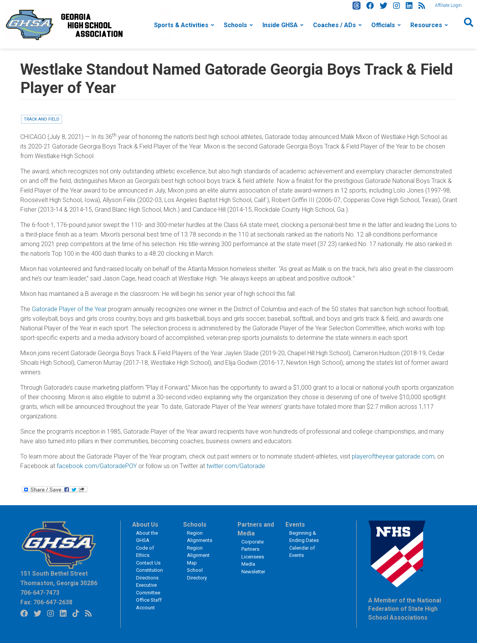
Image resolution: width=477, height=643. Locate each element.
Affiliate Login (448, 5)
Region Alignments (199, 536)
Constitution (149, 570)
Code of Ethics (145, 551)
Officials (383, 25)
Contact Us (148, 563)
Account (145, 607)
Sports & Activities (181, 25)
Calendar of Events (302, 551)
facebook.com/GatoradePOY (97, 466)
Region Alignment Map (198, 555)
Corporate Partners (252, 545)
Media (248, 564)
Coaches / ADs (334, 25)
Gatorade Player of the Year (69, 309)
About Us (145, 524)
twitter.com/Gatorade (236, 466)
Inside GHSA (280, 25)
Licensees (252, 557)
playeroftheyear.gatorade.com (393, 456)
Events (295, 524)
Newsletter (253, 571)
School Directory (197, 574)
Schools (235, 25)
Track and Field (41, 119)
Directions (147, 578)
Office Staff (149, 600)
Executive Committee (148, 589)
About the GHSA (147, 536)
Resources (426, 25)
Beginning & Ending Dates (304, 536)
